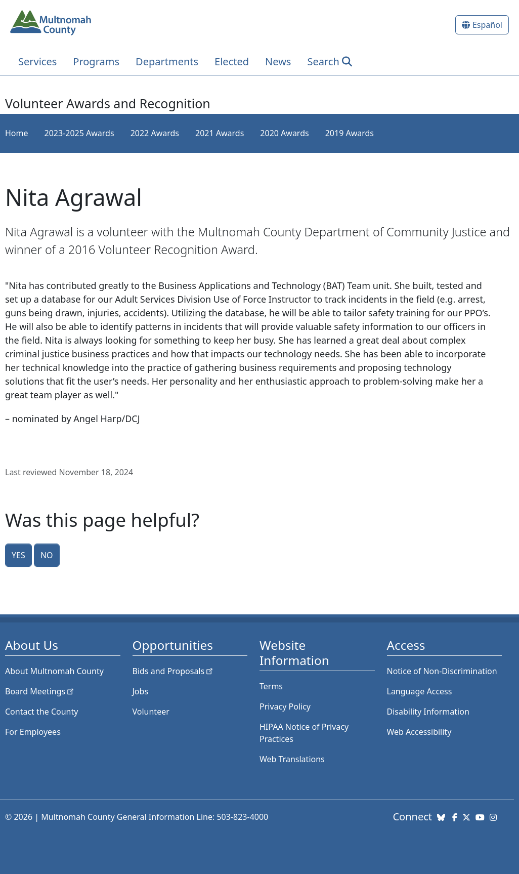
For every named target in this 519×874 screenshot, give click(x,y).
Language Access (419, 691)
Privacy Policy (285, 706)
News (278, 61)
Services (37, 61)
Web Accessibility (419, 731)
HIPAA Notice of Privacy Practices (304, 732)
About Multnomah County (54, 671)
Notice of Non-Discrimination (442, 671)
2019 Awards (349, 133)
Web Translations (292, 759)
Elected (231, 61)
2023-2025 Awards (79, 133)
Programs (96, 61)
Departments (167, 61)
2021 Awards (219, 133)
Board (40, 691)
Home (16, 133)
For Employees (33, 731)
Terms (271, 686)
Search (323, 61)
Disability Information (428, 711)
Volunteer (151, 711)
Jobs (141, 691)
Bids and (174, 671)
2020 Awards (284, 133)
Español (487, 24)
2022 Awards (155, 133)
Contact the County (41, 711)
